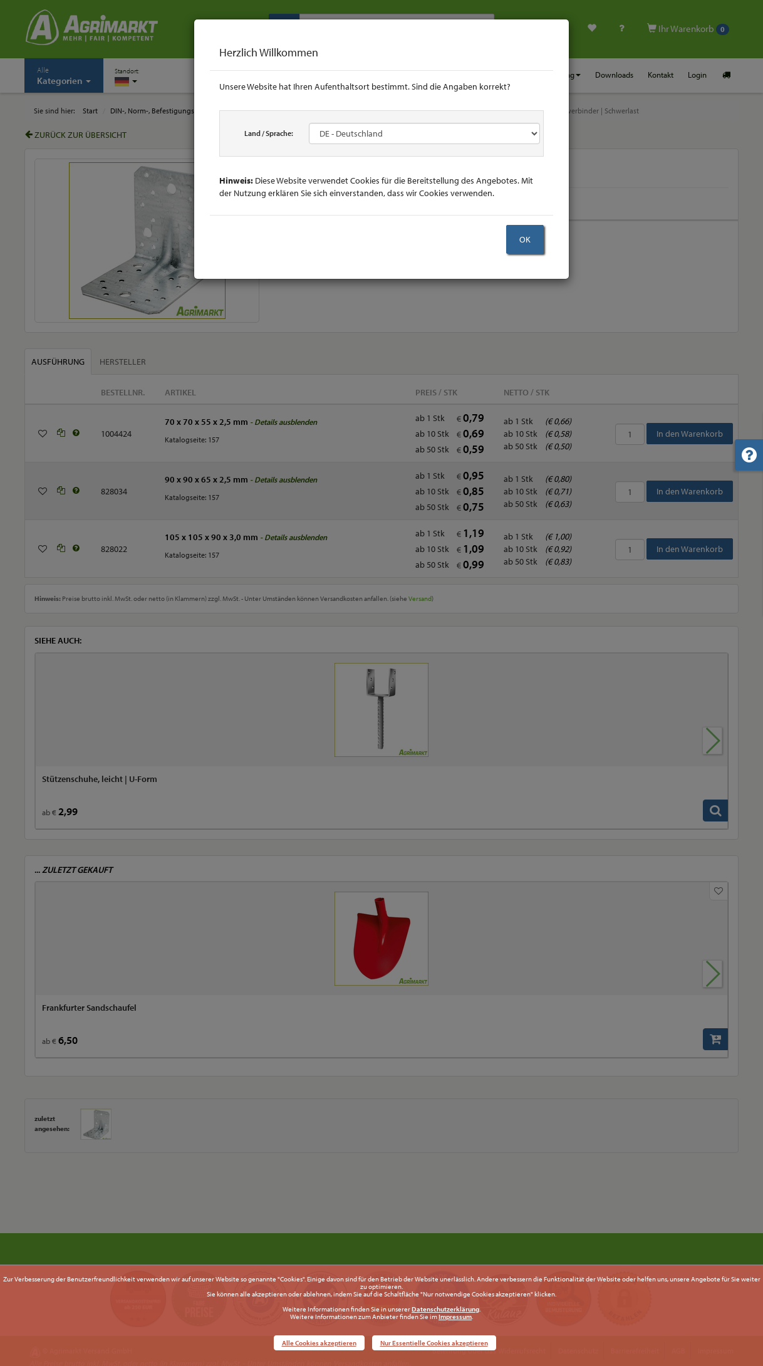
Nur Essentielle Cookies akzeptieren (434, 1342)
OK (525, 239)
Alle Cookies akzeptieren (319, 1342)
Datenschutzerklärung (445, 1309)
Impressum (455, 1316)
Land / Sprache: (268, 133)
